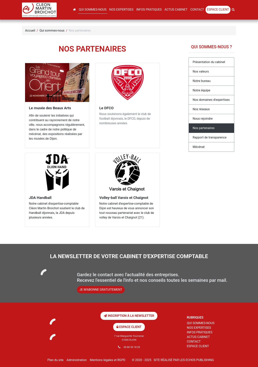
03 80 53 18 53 (132, 347)
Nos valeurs (201, 71)
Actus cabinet (175, 9)
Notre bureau (202, 81)
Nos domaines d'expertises (211, 100)
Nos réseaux (201, 109)
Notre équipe (201, 90)
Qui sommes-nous (92, 9)
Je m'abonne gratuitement (100, 289)
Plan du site (55, 360)
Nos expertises (121, 9)
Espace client (218, 9)
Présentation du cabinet (209, 62)
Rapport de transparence (209, 137)
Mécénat (199, 147)
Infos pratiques (149, 9)
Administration (77, 360)
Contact (197, 9)
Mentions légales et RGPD (107, 360)
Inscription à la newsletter (129, 316)
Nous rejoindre (203, 118)
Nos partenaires (203, 128)
